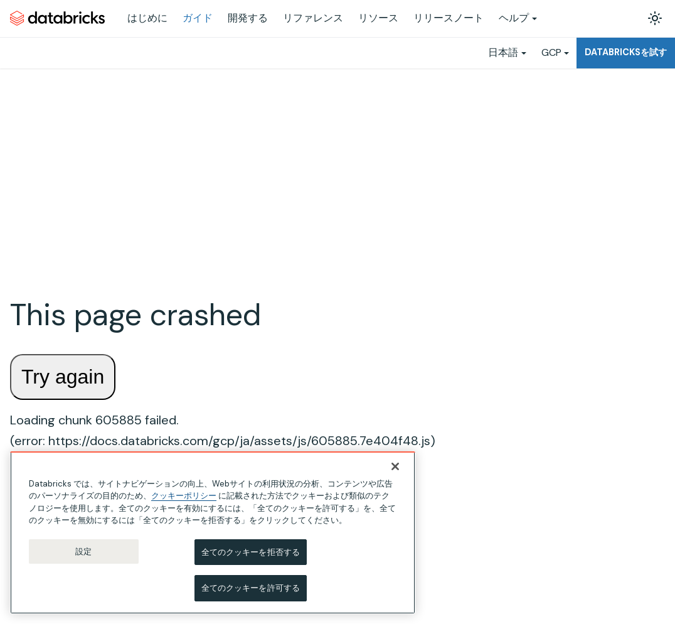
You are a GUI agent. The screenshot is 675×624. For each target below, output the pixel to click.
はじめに (147, 17)
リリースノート (448, 17)
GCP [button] (551, 52)
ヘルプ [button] (514, 17)
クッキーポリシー (183, 498)
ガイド (198, 17)
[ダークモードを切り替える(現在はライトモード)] (655, 18)
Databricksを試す (626, 52)
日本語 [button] (503, 52)
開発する (248, 17)
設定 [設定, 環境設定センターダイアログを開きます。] (83, 554)
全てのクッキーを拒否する (250, 554)
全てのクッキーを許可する (250, 591)
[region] (212, 535)
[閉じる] (395, 469)
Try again (62, 376)
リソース (378, 17)
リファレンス (313, 17)
